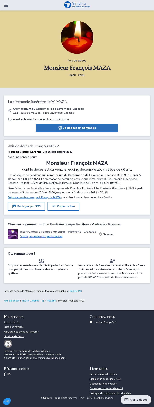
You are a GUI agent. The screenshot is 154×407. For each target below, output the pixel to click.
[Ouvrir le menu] (6, 5)
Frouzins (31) (75, 291)
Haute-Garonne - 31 (33, 300)
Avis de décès (11, 300)
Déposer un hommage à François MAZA (34, 197)
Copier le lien (63, 206)
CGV (82, 398)
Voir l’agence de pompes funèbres (41, 236)
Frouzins (51, 300)
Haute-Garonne (31, 151)
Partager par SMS (26, 206)
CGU (89, 398)
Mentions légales (103, 398)
